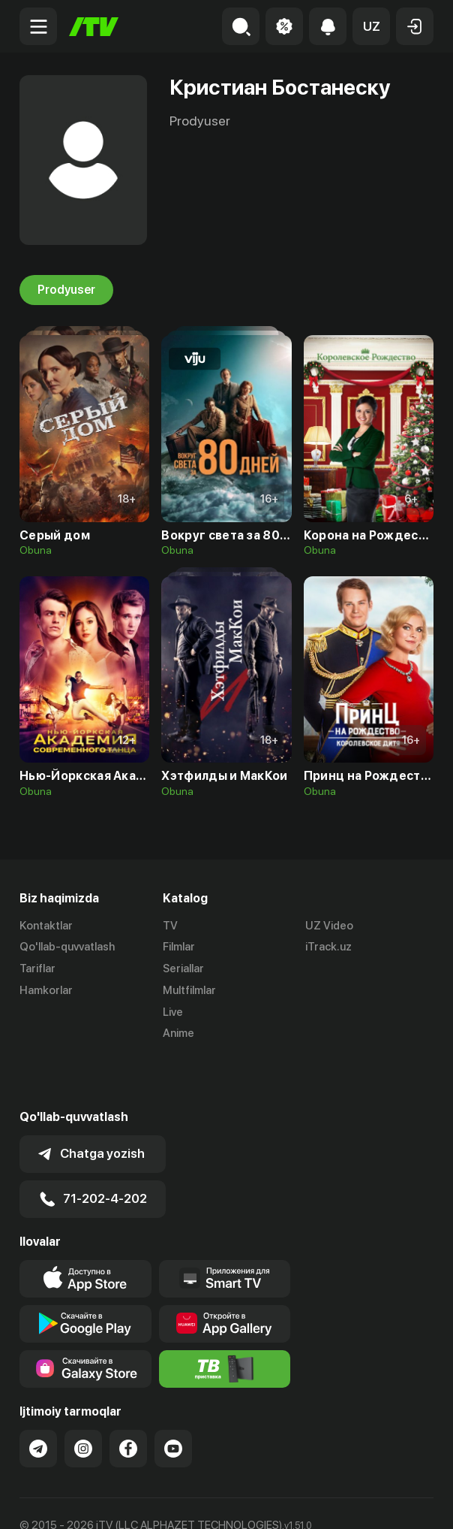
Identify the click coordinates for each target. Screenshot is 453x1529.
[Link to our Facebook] (128, 1399)
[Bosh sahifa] (93, 26)
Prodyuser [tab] (66, 290)
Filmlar (179, 947)
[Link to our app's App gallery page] (225, 1274)
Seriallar (183, 969)
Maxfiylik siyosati (162, 1501)
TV (170, 925)
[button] (371, 26)
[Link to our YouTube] (173, 1399)
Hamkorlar (46, 990)
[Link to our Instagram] (83, 1399)
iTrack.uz (328, 947)
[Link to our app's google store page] (86, 1274)
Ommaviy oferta (60, 1501)
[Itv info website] (225, 1319)
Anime (178, 1034)
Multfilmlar (189, 990)
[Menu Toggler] (38, 26)
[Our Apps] (225, 1229)
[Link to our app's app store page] (86, 1229)
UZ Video (329, 925)
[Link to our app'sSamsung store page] (86, 1319)
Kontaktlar (46, 925)
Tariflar (38, 969)
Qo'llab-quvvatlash (67, 947)
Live (173, 1012)
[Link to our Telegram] (38, 1399)
